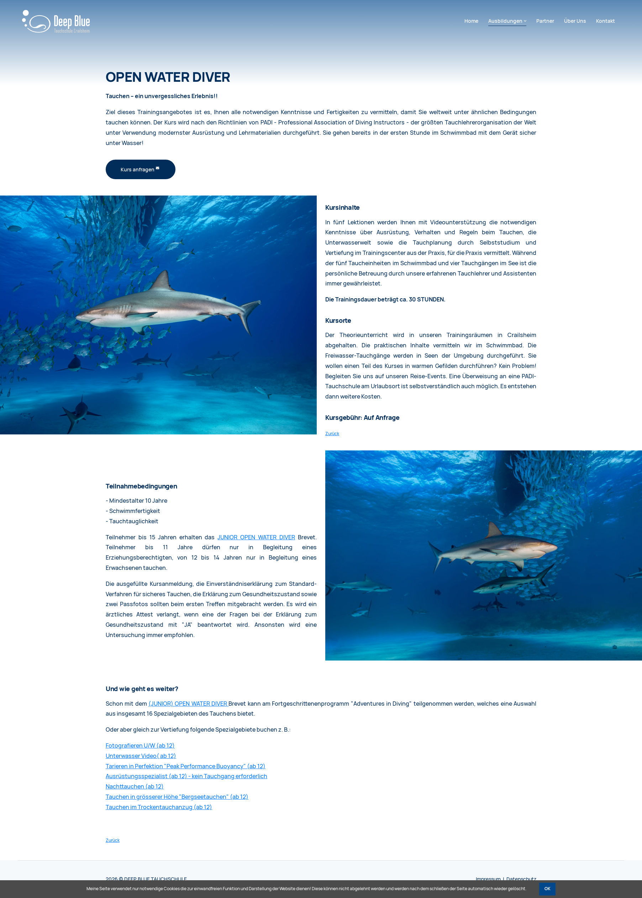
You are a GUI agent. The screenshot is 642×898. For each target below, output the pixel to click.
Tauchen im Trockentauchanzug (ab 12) (159, 807)
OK (547, 889)
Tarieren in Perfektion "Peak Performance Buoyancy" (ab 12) (185, 766)
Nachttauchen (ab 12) (135, 786)
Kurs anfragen (137, 169)
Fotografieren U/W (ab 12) (140, 745)
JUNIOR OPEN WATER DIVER (256, 537)
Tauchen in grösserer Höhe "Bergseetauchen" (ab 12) (177, 797)
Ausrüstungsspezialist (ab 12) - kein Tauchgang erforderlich (186, 776)
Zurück (332, 434)
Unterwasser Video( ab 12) (141, 756)
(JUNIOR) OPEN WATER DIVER (188, 703)
